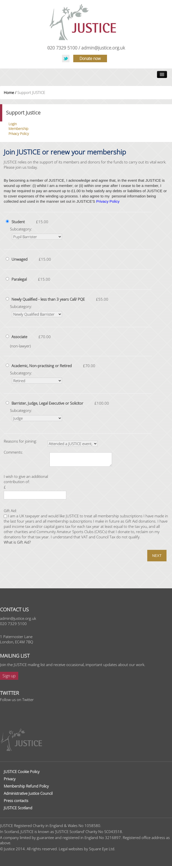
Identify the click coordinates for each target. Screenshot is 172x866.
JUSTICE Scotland (18, 807)
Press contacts (16, 800)
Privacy (10, 778)
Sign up (9, 676)
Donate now (90, 58)
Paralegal (19, 279)
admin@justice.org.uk (103, 48)
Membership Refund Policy (26, 786)
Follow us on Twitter (17, 699)
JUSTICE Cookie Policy (22, 771)
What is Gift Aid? (17, 542)
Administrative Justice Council (28, 793)
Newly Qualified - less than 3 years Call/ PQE (48, 299)
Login (12, 123)
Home (9, 92)
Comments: (13, 452)
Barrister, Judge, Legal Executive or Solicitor (47, 403)
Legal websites (71, 848)
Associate (19, 336)
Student (18, 221)
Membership (18, 128)
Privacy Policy (18, 133)
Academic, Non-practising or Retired (42, 365)
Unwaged (20, 259)
